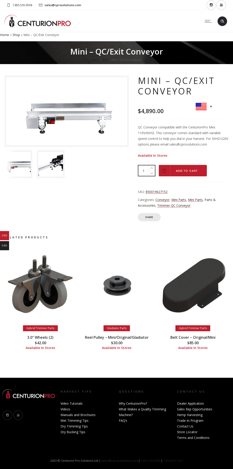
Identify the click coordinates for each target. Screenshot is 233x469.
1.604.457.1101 (173, 461)
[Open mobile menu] (209, 21)
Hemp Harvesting (190, 415)
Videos (65, 409)
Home (4, 35)
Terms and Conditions (193, 437)
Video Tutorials (72, 403)
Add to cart (187, 170)
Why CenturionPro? (133, 403)
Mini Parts (178, 200)
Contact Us (185, 426)
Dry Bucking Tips (73, 432)
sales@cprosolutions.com (63, 5)
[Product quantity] (143, 170)
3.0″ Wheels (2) (40, 337)
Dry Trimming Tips (74, 426)
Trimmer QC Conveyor (173, 205)
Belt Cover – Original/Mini (192, 337)
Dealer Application (190, 403)
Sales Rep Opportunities (194, 409)
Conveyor (162, 200)
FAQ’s (123, 420)
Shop (16, 35)
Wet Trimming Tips (75, 420)
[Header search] (222, 21)
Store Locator (187, 432)
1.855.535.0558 (150, 461)
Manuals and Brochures (78, 415)
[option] (18, 164)
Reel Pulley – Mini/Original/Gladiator (117, 337)
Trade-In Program (190, 420)
